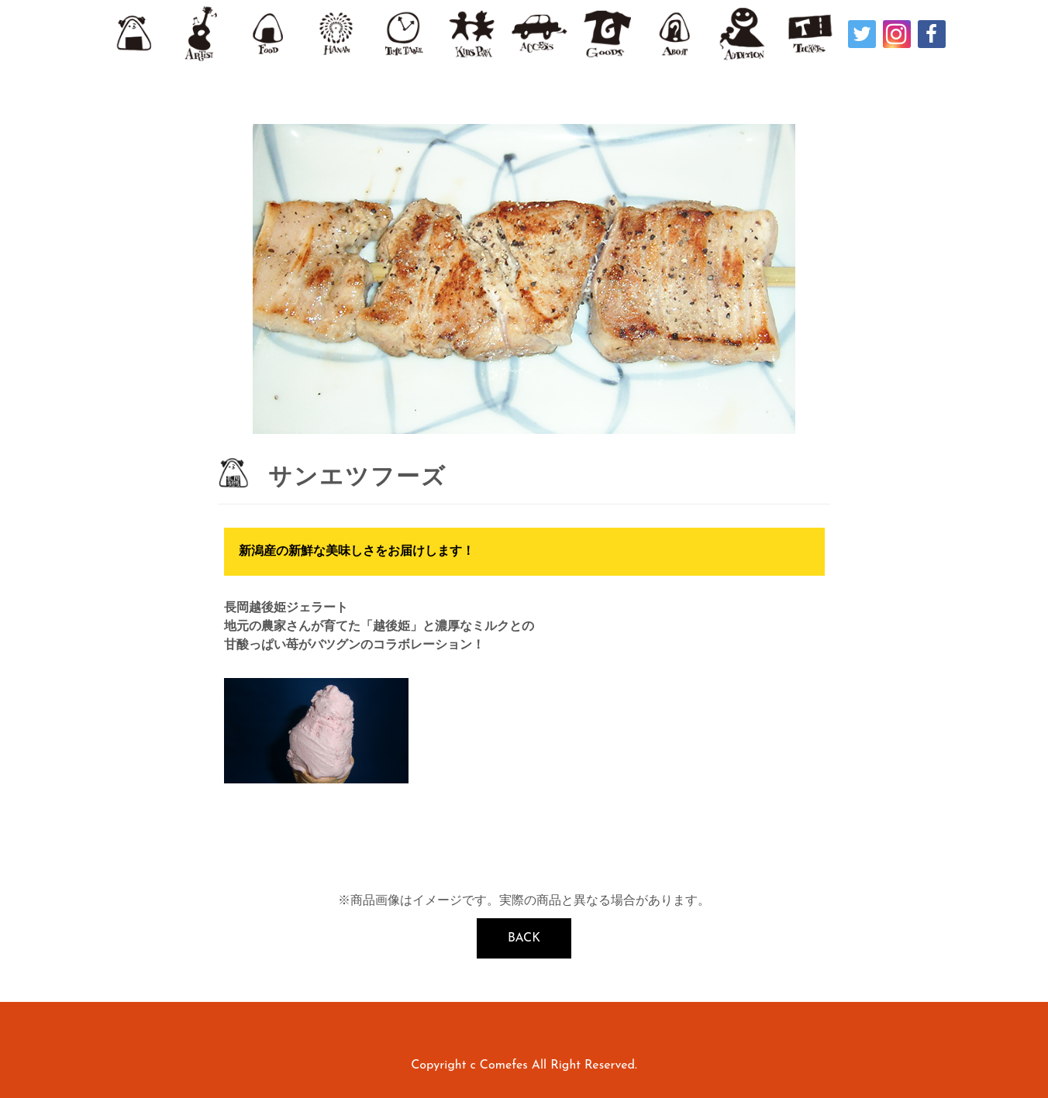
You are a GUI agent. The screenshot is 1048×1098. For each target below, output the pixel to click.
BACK (524, 938)
